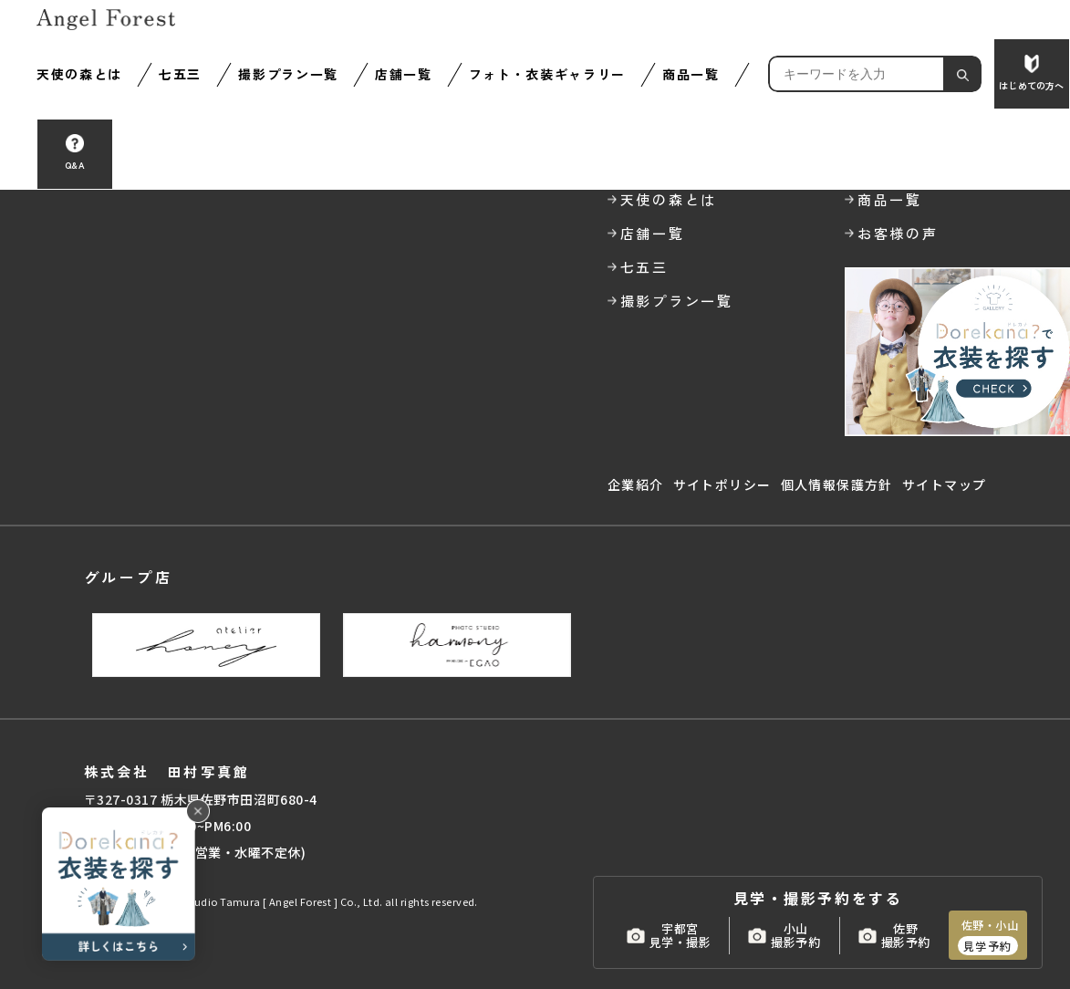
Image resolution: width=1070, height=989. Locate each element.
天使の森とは (79, 74)
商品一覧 (691, 74)
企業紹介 (636, 484)
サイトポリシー (722, 484)
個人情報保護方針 (837, 484)
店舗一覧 (403, 74)
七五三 (180, 74)
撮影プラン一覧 (288, 74)
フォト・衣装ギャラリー (547, 74)
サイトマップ (944, 484)
